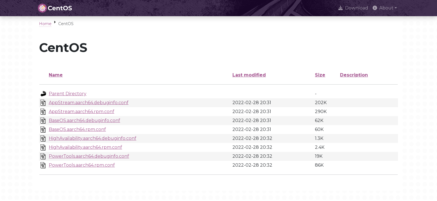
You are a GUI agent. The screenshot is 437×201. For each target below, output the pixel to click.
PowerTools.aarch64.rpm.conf (82, 165)
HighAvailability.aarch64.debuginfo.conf (92, 138)
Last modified (249, 75)
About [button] (383, 8)
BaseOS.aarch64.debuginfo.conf (84, 120)
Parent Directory (67, 93)
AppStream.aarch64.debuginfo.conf (88, 102)
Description (354, 75)
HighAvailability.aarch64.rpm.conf (85, 147)
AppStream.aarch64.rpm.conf (81, 111)
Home (45, 23)
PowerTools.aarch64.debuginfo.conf (89, 156)
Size (320, 75)
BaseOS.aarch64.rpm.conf (77, 129)
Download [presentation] (353, 8)
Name (56, 75)
